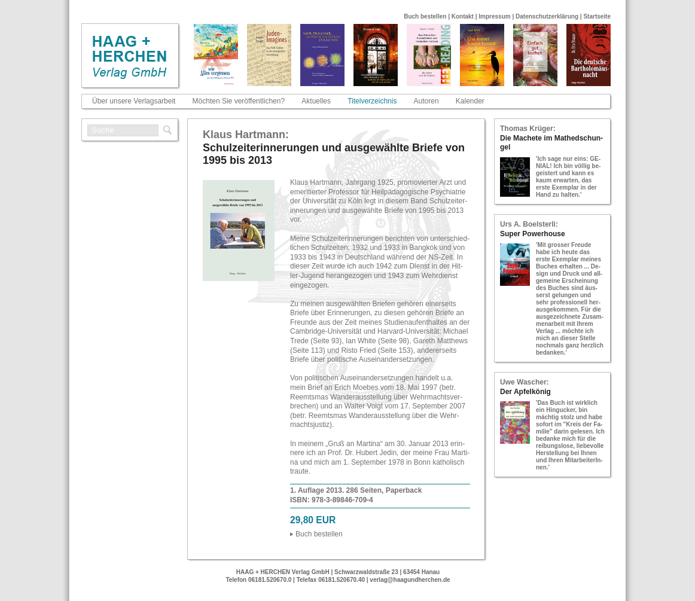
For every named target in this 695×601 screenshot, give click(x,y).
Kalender (470, 101)
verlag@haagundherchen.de (410, 579)
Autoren (426, 101)
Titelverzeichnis (372, 101)
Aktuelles (316, 101)
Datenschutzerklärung (547, 16)
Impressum (494, 16)
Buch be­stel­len (319, 534)
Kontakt (463, 16)
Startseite (597, 16)
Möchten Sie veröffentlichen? (239, 101)
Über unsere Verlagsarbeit (133, 101)
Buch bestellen (425, 16)
